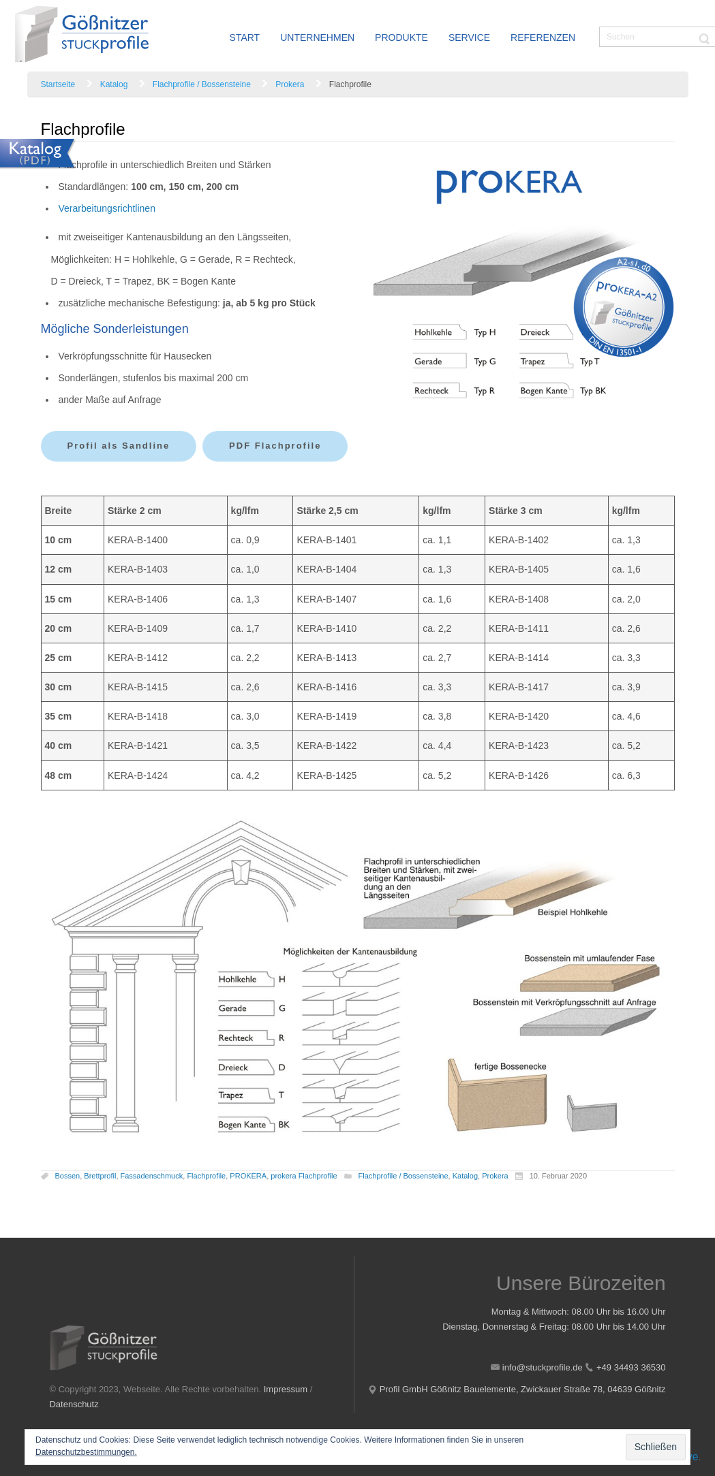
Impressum (285, 1389)
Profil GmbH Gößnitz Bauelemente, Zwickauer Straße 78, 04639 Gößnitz (523, 1389)
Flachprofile (206, 1176)
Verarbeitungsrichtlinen (107, 208)
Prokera (289, 84)
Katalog (114, 84)
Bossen (67, 1176)
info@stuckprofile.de (542, 1367)
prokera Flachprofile (304, 1176)
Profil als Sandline (118, 445)
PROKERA (248, 1176)
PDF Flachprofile (275, 445)
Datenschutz (73, 1404)
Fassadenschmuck (152, 1176)
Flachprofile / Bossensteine (202, 84)
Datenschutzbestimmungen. (86, 1452)
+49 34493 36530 (631, 1367)
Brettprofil (100, 1176)
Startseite (58, 84)
